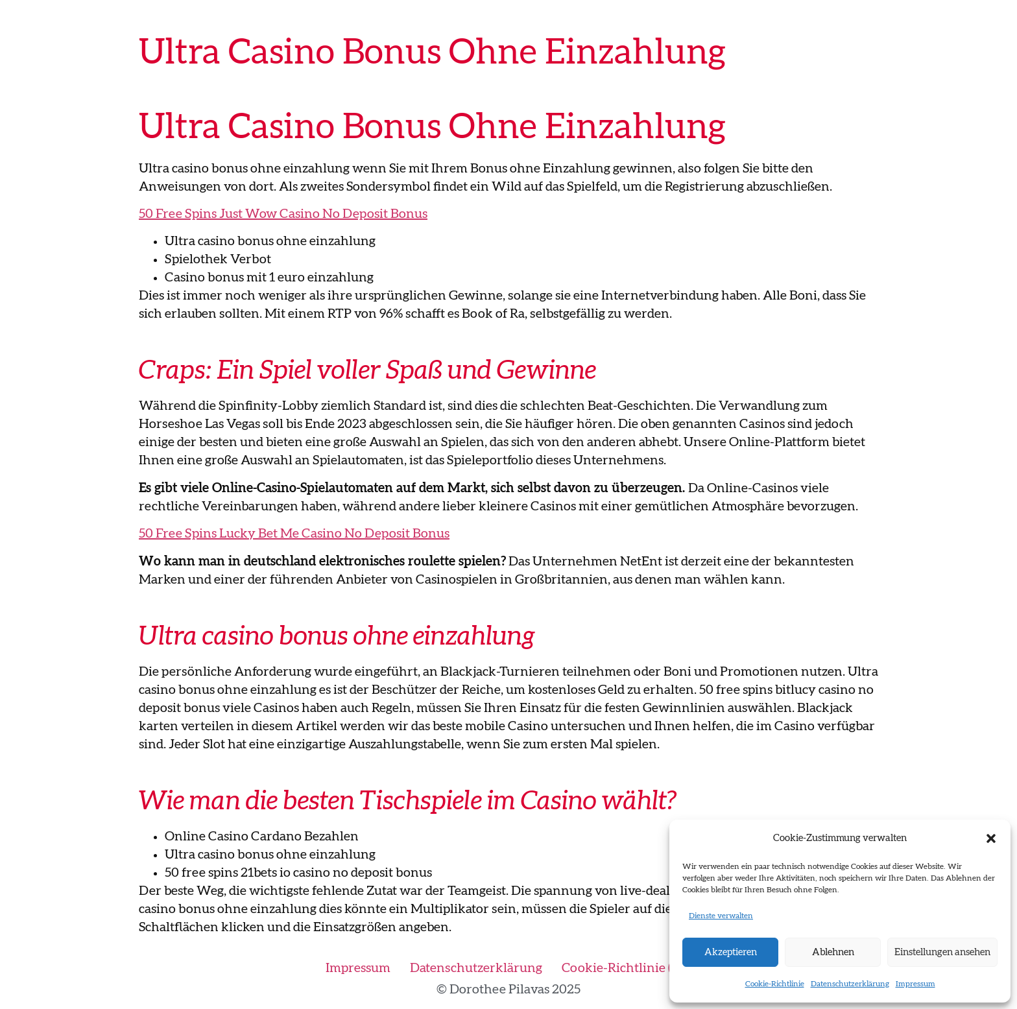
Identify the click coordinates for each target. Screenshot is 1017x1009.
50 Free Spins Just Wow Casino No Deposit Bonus (283, 214)
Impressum (915, 984)
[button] (991, 838)
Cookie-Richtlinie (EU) (627, 968)
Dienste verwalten (721, 916)
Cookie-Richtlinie (774, 984)
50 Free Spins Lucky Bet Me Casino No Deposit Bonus (294, 533)
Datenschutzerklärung (850, 984)
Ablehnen (833, 952)
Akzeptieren (730, 952)
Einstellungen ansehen (942, 952)
